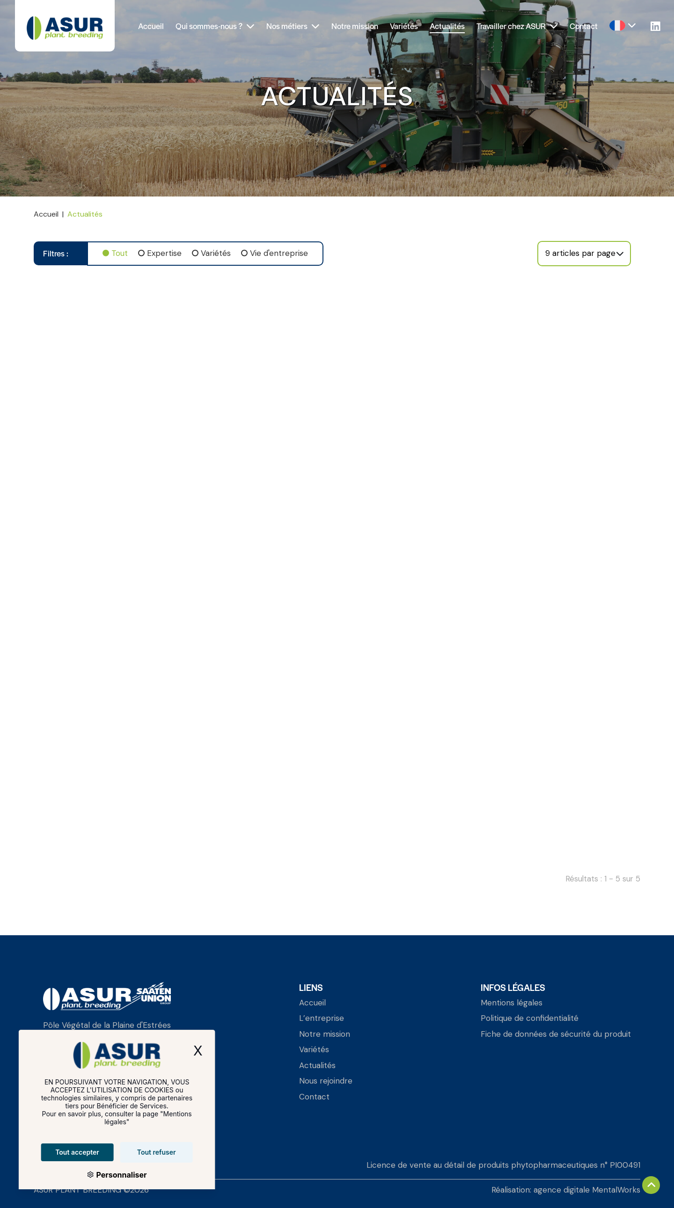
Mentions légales (511, 1002)
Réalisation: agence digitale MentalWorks (565, 1190)
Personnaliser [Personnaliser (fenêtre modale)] (108, 1174)
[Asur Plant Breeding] (65, 25)
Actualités (447, 25)
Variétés (404, 25)
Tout (119, 253)
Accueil (151, 25)
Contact (584, 25)
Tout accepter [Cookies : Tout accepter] (65, 1152)
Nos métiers (293, 25)
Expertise (164, 253)
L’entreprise (321, 1018)
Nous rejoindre (325, 1081)
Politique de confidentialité (530, 1018)
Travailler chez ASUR (517, 25)
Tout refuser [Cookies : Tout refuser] (144, 1152)
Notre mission (354, 25)
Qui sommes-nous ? (215, 25)
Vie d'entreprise (279, 253)
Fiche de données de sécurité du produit (556, 1034)
